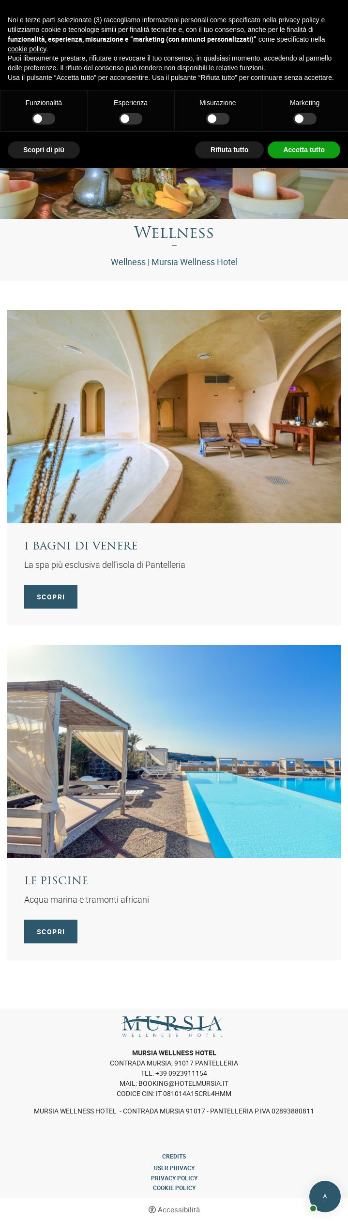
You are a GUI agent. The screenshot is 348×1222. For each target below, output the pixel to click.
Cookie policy (174, 1188)
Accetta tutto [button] (304, 150)
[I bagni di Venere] (174, 416)
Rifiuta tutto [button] (230, 150)
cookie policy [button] (27, 49)
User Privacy (174, 1168)
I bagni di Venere (80, 546)
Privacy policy (174, 1178)
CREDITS (174, 1156)
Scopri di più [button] (43, 150)
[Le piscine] (174, 750)
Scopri (51, 596)
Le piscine (56, 881)
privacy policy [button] (299, 20)
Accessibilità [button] (179, 1209)
